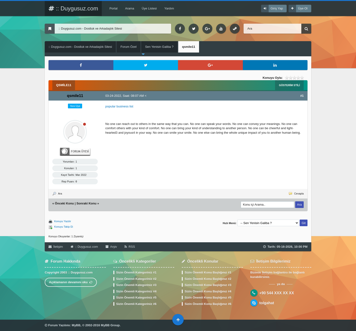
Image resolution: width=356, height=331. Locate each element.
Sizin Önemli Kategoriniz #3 (136, 285)
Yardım (169, 8)
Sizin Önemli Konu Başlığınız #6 (208, 304)
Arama (129, 8)
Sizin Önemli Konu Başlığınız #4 (208, 291)
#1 (302, 95)
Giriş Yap (277, 8)
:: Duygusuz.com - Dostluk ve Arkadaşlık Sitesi (80, 47)
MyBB (76, 325)
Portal (113, 8)
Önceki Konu (64, 203)
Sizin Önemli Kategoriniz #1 (136, 272)
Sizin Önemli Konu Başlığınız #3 (208, 285)
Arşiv (111, 246)
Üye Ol (302, 8)
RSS (130, 246)
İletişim (56, 246)
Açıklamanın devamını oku (71, 282)
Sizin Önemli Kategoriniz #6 (136, 304)
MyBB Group (110, 325)
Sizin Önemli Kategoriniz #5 (136, 297)
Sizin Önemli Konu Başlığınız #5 (208, 297)
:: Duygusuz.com (73, 8)
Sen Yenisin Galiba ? (159, 47)
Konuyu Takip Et (63, 226)
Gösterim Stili (289, 85)
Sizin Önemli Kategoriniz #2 (136, 279)
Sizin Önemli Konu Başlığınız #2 (208, 279)
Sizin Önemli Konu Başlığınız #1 (208, 272)
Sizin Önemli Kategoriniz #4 (136, 291)
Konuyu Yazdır (62, 221)
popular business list (119, 106)
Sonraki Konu (86, 203)
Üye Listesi (149, 8)
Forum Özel (128, 47)
